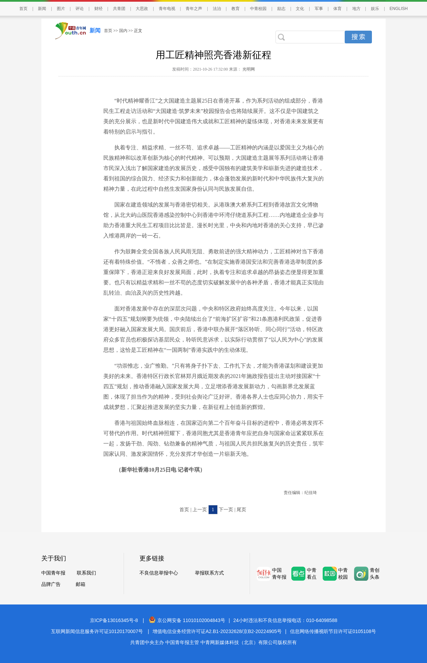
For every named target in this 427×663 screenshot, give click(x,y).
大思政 (142, 8)
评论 (79, 8)
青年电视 (167, 8)
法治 (217, 8)
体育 (337, 8)
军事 (319, 8)
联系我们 (86, 573)
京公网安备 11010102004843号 (187, 620)
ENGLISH (398, 8)
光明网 (248, 69)
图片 (61, 8)
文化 (300, 8)
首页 (23, 8)
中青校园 (258, 8)
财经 (98, 8)
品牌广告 (51, 584)
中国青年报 (53, 573)
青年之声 (194, 8)
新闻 (42, 8)
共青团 (119, 8)
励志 (281, 8)
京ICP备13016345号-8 (114, 620)
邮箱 (80, 584)
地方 (356, 8)
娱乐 (375, 8)
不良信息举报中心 (158, 573)
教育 (235, 8)
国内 (123, 30)
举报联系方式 (209, 573)
